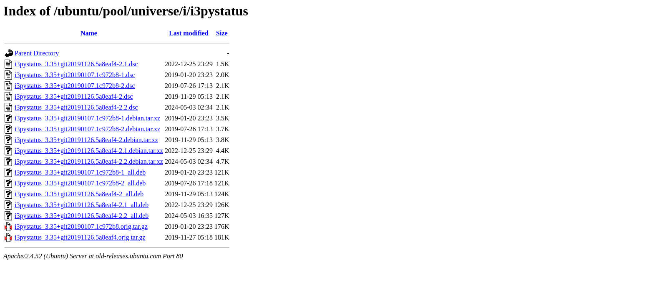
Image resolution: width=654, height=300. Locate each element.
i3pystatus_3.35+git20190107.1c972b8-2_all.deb (80, 183)
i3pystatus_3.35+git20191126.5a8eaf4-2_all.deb (79, 194)
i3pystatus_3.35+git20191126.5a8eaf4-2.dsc (74, 96)
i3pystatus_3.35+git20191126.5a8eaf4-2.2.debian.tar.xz (89, 161)
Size (222, 33)
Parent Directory (37, 53)
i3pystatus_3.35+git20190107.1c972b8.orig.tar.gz (81, 226)
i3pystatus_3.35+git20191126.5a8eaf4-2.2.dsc (76, 107)
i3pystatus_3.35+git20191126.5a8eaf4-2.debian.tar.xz (86, 139)
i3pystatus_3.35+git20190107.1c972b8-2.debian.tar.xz (87, 128)
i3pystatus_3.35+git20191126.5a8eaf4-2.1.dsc (76, 64)
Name (88, 33)
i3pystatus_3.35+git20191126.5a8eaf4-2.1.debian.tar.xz (89, 150)
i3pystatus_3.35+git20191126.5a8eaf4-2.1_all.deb (81, 204)
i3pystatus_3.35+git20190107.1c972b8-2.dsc (75, 85)
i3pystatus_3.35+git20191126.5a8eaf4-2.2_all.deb (81, 215)
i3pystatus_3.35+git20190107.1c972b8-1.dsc (75, 74)
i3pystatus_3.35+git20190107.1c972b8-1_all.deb (80, 172)
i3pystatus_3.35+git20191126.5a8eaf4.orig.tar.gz (80, 237)
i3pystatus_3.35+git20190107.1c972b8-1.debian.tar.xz (87, 118)
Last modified (189, 33)
